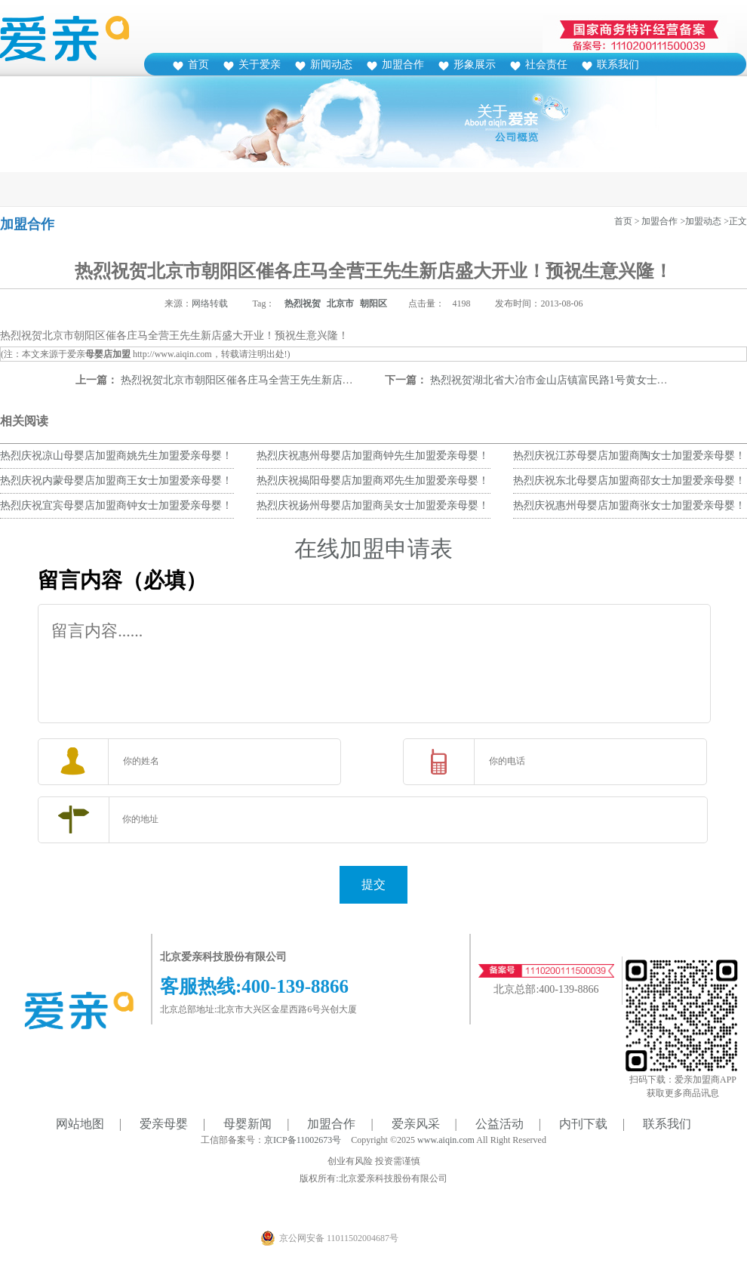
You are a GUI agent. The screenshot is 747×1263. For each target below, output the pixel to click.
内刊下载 (583, 1123)
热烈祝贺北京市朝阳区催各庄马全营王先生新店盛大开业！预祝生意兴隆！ (295, 380)
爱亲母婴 (164, 1123)
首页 (198, 64)
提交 (373, 884)
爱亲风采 (416, 1123)
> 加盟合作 (656, 221)
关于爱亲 (259, 64)
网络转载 (210, 303)
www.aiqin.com (446, 1140)
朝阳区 (373, 303)
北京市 (340, 303)
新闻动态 (331, 64)
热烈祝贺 (302, 303)
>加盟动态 (700, 221)
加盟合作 (403, 64)
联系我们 (618, 64)
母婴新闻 (247, 1123)
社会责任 (546, 64)
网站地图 (80, 1123)
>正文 (735, 221)
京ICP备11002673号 (302, 1140)
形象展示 (474, 64)
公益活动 (499, 1123)
